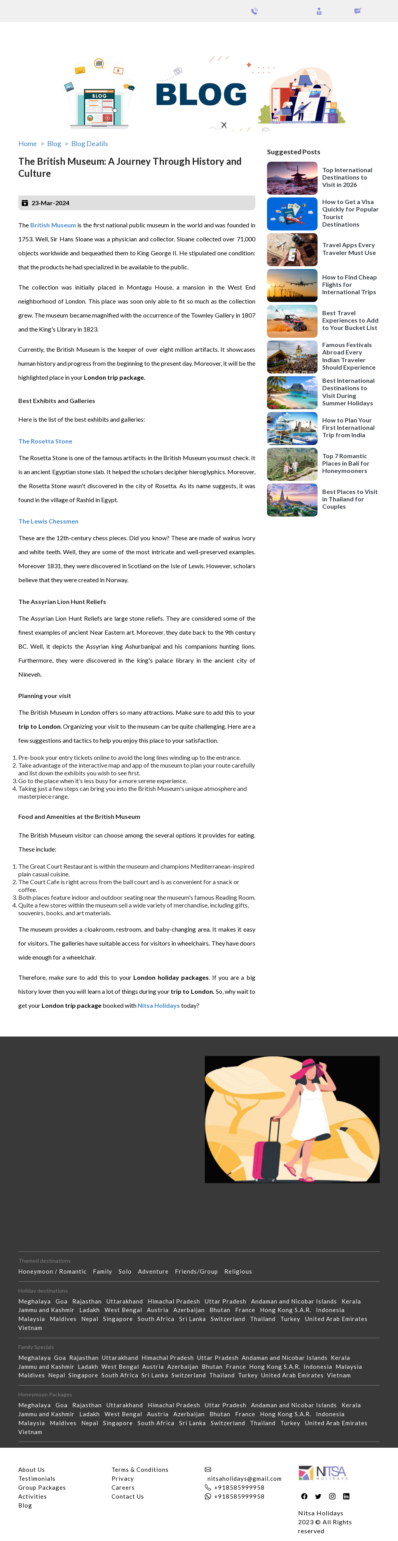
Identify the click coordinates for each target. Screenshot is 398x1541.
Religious (241, 1271)
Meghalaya (37, 1301)
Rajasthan (89, 1301)
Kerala (354, 1301)
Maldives (65, 1318)
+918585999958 (239, 1487)
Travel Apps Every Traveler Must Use (349, 248)
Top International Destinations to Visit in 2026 (347, 177)
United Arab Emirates (338, 1318)
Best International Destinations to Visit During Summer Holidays (348, 392)
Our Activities (355, 34)
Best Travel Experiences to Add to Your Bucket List (350, 320)
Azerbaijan (191, 1309)
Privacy (123, 1478)
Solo (128, 1271)
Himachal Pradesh (176, 1301)
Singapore (120, 1318)
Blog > (57, 143)
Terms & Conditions (140, 1469)
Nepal (92, 1318)
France (247, 1309)
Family (106, 1271)
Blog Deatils (89, 143)
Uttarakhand (127, 1301)
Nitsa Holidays (159, 1005)
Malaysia (34, 1318)
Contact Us (128, 1496)
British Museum (53, 225)
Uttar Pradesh (228, 1301)
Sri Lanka (195, 1318)
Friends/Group (199, 1271)
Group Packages (69, 34)
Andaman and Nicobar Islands (296, 1301)
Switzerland (230, 1318)
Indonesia (332, 1309)
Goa (64, 1301)
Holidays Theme (297, 34)
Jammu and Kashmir (48, 1309)
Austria (160, 1309)
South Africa (158, 1318)
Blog (25, 1505)
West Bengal (126, 1309)
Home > (31, 143)
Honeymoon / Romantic (55, 1271)
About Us (31, 1469)
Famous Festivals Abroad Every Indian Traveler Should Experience (348, 356)
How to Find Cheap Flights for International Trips (349, 284)
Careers (123, 1487)
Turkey (292, 1318)
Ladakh (92, 1309)
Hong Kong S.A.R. (288, 1309)
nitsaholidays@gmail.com (245, 1478)
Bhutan (222, 1309)
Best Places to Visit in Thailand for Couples (350, 499)
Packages (26, 34)
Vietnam (32, 1327)
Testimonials (37, 1478)
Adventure (156, 1271)
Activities (32, 1496)
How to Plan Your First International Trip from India (348, 427)
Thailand (265, 1318)
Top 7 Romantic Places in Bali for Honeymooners (346, 463)
